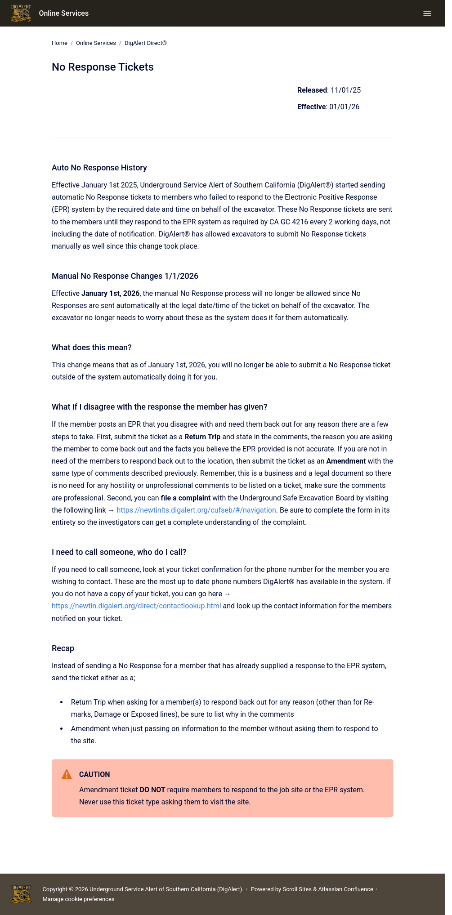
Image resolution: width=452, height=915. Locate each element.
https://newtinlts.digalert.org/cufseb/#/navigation (196, 510)
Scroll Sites (297, 889)
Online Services (64, 13)
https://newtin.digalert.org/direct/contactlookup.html (136, 606)
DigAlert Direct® (146, 43)
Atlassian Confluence (345, 889)
